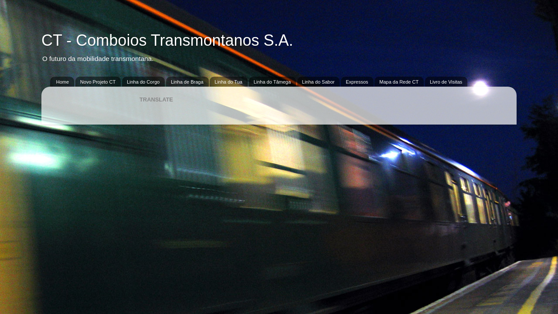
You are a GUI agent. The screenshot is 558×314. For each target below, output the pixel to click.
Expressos (357, 81)
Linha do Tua (228, 81)
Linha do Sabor (318, 81)
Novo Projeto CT (98, 81)
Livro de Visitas (446, 81)
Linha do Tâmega (272, 81)
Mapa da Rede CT (398, 81)
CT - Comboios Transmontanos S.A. (167, 40)
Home (62, 81)
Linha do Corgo (143, 81)
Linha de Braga (187, 81)
